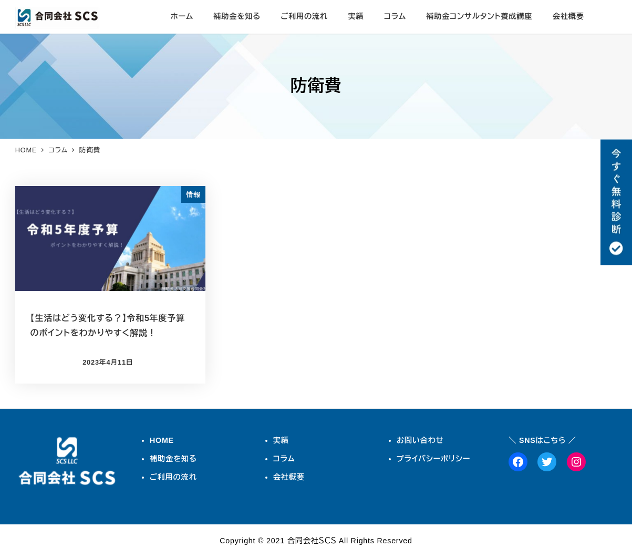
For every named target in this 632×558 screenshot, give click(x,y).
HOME (162, 440)
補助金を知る (173, 458)
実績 (281, 440)
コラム (284, 458)
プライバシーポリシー (434, 458)
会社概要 (289, 477)
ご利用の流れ (173, 477)
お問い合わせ (420, 440)
